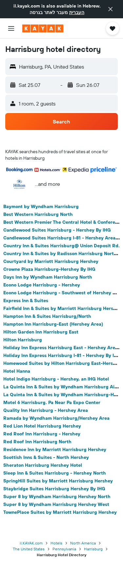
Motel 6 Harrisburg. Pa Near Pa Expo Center (51, 402)
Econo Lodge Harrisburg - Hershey (41, 285)
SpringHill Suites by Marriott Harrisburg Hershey (58, 481)
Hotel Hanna (16, 371)
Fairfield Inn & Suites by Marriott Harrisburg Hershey (62, 308)
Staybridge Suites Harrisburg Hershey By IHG (54, 489)
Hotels (56, 543)
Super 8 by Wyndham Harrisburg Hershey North (57, 496)
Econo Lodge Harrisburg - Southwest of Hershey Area (63, 293)
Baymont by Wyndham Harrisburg (41, 206)
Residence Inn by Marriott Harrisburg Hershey (54, 449)
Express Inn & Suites (25, 300)
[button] (110, 9)
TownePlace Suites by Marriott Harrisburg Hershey (60, 512)
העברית (76, 12)
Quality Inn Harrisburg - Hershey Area (45, 410)
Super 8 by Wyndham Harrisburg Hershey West (56, 504)
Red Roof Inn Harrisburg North (37, 442)
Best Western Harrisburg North (38, 214)
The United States (29, 548)
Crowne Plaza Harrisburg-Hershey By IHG (49, 269)
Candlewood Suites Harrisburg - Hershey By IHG (57, 230)
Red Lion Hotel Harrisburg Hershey (42, 426)
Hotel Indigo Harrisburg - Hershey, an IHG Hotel (56, 379)
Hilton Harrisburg (22, 340)
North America (83, 543)
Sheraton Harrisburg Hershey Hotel (42, 465)
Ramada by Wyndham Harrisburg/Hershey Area (56, 418)
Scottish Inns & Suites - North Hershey (46, 457)
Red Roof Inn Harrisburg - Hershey (41, 434)
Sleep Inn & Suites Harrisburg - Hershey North (54, 473)
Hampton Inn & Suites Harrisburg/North (47, 316)
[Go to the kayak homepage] (42, 28)
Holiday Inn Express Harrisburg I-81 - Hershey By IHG (62, 355)
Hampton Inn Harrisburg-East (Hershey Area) (53, 324)
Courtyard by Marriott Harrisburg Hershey (50, 261)
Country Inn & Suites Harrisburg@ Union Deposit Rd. (61, 246)
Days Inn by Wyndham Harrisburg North (47, 277)
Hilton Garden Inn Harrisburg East (40, 332)
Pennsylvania (64, 548)
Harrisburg (93, 548)
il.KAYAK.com (31, 543)
